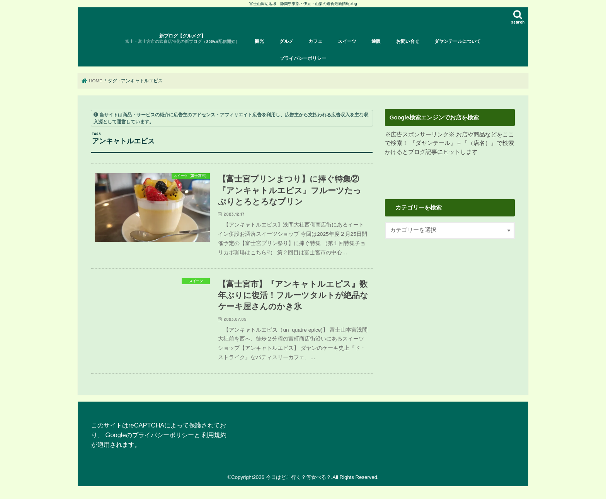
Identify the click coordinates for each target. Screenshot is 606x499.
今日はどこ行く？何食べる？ (298, 477)
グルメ (286, 41)
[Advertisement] (450, 310)
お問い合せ (407, 41)
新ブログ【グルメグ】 (182, 38)
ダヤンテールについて (457, 41)
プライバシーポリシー (303, 58)
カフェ (315, 41)
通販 (376, 41)
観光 (259, 41)
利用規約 (214, 434)
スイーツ (347, 41)
